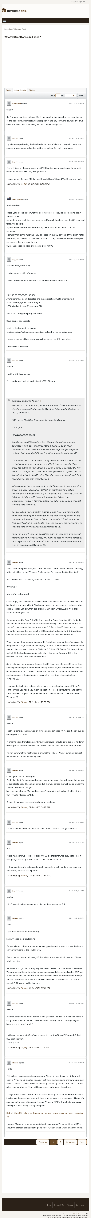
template (70, 1142)
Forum (6, 29)
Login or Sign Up (79, 2)
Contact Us (59, 1205)
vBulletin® (75, 1214)
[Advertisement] (48, 61)
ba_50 (15, 138)
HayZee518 (17, 199)
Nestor (15, 562)
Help (49, 1205)
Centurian (16, 104)
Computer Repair (20, 29)
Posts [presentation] (8, 90)
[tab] (8, 90)
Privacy (70, 1205)
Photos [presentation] (32, 90)
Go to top (80, 1205)
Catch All (12, 29)
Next (82, 1142)
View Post (40, 401)
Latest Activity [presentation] (20, 90)
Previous (42, 1142)
